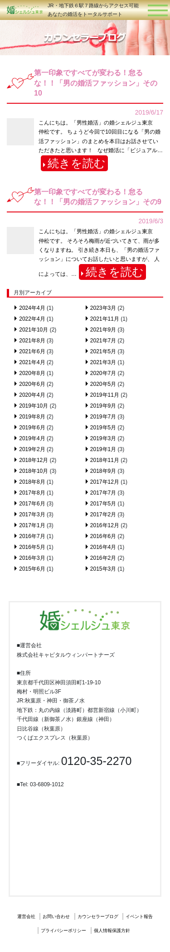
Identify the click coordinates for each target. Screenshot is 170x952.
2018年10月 (33, 471)
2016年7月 (32, 536)
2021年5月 (103, 351)
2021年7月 (103, 340)
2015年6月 (32, 569)
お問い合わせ (56, 916)
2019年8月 (32, 416)
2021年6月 (32, 351)
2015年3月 (103, 569)
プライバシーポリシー (63, 930)
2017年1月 (32, 525)
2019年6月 (32, 427)
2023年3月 (103, 308)
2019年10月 (33, 406)
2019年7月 (103, 416)
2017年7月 (103, 493)
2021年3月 (103, 362)
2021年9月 (103, 330)
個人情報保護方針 (112, 930)
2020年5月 (103, 384)
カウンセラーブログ (98, 916)
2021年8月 (32, 340)
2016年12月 (104, 525)
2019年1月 (103, 449)
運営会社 (26, 916)
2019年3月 (103, 438)
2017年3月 (32, 514)
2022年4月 (32, 319)
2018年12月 (33, 460)
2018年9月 (103, 471)
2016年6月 (103, 536)
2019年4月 (32, 438)
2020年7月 (103, 373)
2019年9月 (103, 406)
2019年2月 (32, 449)
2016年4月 (103, 547)
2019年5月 (103, 427)
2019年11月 (104, 395)
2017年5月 (103, 503)
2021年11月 (104, 319)
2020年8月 (32, 373)
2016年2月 (103, 558)
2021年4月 (32, 362)
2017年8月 (32, 493)
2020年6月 (32, 384)
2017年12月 (104, 482)
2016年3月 (32, 558)
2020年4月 (32, 395)
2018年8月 (32, 482)
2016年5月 (32, 547)
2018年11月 (104, 460)
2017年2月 (103, 514)
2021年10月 (33, 330)
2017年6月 (32, 503)
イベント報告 (139, 916)
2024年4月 (32, 308)
